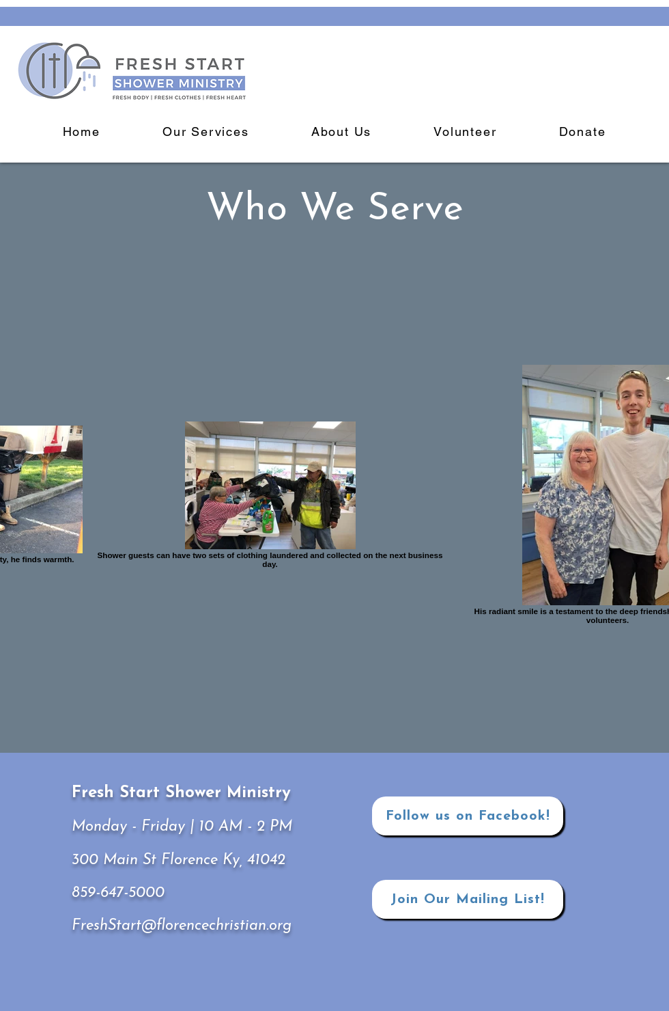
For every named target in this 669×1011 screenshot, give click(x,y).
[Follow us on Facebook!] (467, 816)
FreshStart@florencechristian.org (181, 926)
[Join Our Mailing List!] (467, 899)
